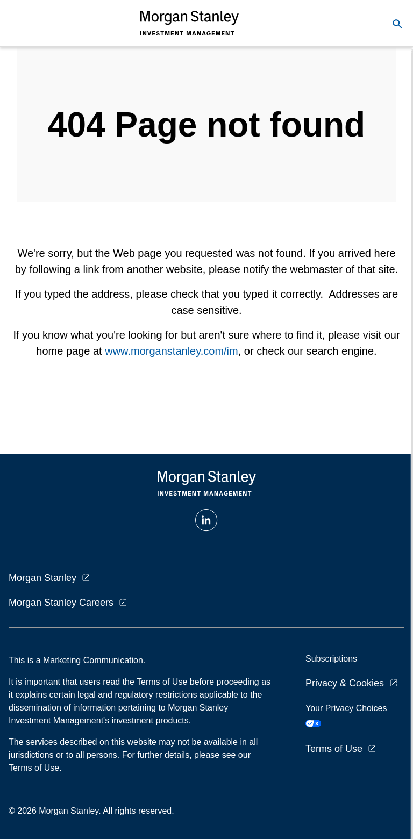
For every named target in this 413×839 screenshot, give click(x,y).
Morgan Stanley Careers (61, 602)
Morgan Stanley (42, 577)
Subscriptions (331, 658)
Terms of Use (333, 748)
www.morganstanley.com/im (171, 351)
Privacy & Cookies (344, 683)
